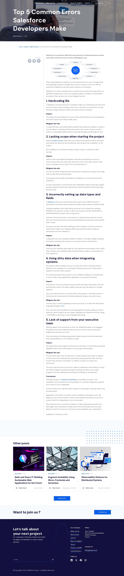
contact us (99, 3)
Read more (62, 498)
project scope (58, 141)
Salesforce (51, 202)
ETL (63, 306)
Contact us (103, 512)
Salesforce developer (69, 380)
